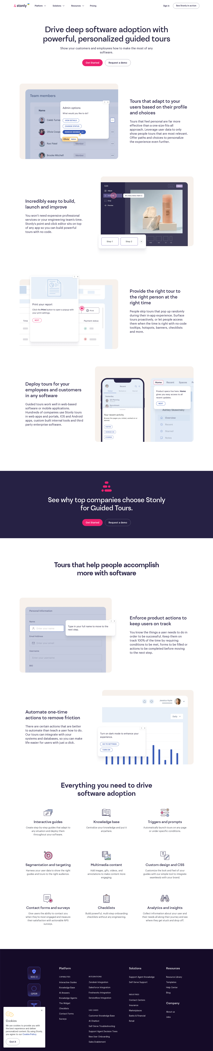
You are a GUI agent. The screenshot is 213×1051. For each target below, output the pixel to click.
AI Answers (64, 993)
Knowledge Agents (68, 998)
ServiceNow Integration (100, 998)
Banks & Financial (137, 1016)
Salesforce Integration (99, 988)
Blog (168, 993)
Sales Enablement (97, 1042)
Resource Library (174, 977)
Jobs (168, 1017)
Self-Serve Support (138, 982)
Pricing (93, 6)
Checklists (64, 1009)
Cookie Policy (29, 1034)
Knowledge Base (67, 988)
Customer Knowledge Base (102, 1016)
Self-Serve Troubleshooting (102, 1026)
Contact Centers (137, 1000)
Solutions (59, 6)
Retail (131, 1021)
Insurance (133, 1005)
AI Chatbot (94, 1021)
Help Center (172, 988)
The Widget (64, 1003)
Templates (171, 982)
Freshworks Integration (100, 993)
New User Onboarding (99, 1037)
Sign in (166, 6)
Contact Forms (66, 1014)
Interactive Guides (68, 982)
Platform (40, 6)
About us (170, 1012)
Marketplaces (135, 1011)
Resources (77, 6)
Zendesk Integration (98, 982)
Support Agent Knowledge (142, 977)
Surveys (63, 1019)
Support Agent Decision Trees (103, 1032)
